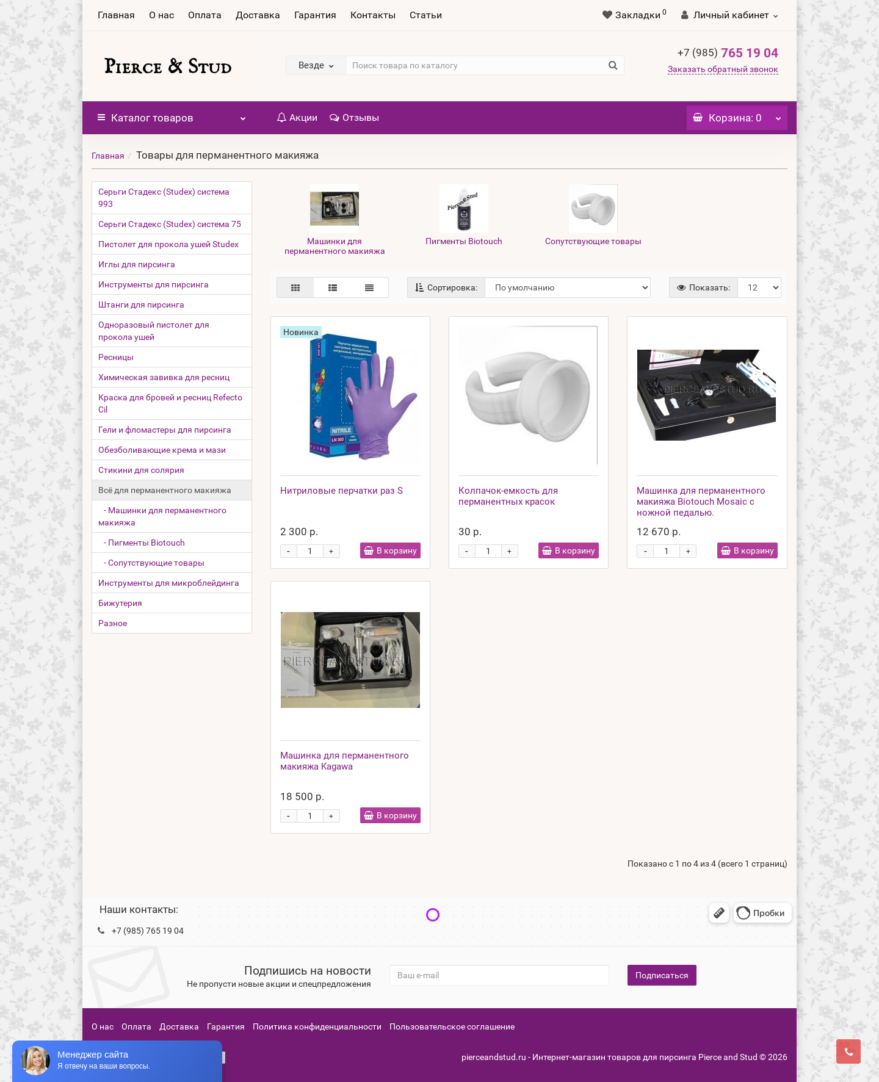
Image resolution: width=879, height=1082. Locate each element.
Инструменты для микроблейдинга (168, 583)
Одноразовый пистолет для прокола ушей (153, 331)
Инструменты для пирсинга (153, 284)
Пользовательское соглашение (452, 1026)
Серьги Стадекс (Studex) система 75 (169, 224)
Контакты (373, 15)
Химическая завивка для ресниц (164, 377)
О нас (161, 15)
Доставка (258, 15)
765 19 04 (728, 53)
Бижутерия (120, 603)
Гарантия (315, 15)
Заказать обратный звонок (723, 69)
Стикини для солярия (141, 470)
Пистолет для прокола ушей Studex (168, 244)
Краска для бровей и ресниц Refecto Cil (170, 403)
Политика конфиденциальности (317, 1026)
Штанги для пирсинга (141, 304)
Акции (297, 117)
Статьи (426, 15)
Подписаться (662, 975)
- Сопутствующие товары (151, 563)
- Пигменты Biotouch (141, 542)
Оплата (205, 15)
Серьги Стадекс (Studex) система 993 (164, 198)
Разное (112, 623)
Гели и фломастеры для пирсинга (164, 430)
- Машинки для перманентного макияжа (162, 516)
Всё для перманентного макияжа (164, 490)
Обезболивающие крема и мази (162, 450)
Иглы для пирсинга (136, 264)
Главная (116, 15)
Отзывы (354, 117)
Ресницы (116, 357)
